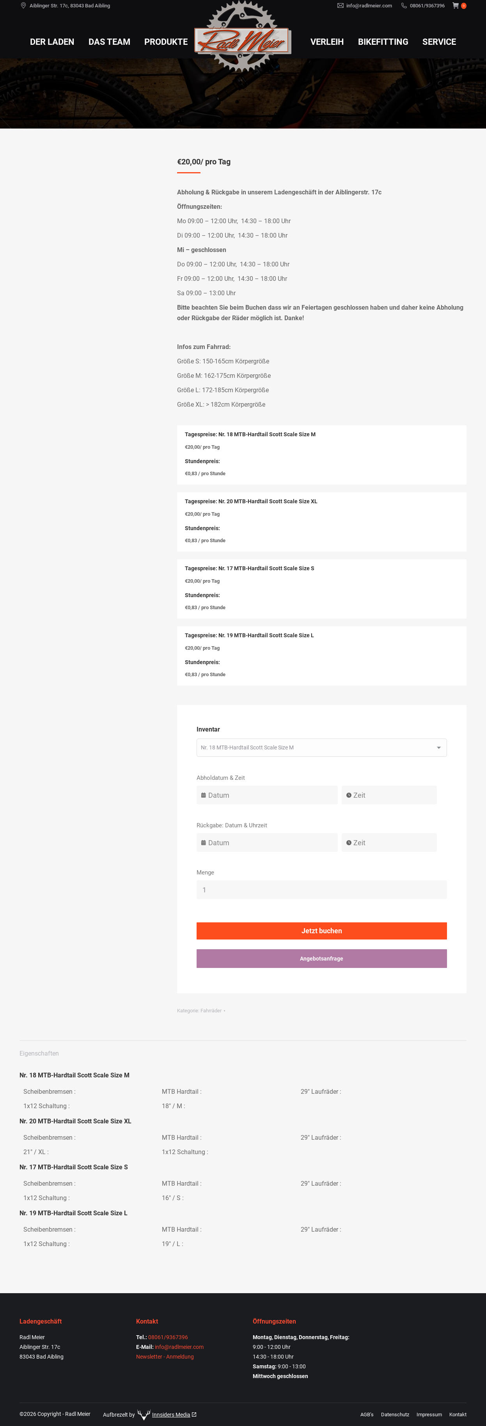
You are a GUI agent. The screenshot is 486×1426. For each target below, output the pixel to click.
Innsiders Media (171, 1415)
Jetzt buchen (322, 931)
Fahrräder (211, 1011)
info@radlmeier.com (369, 6)
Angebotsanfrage (321, 958)
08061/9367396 (427, 6)
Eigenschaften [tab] (39, 1053)
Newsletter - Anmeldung (165, 1357)
